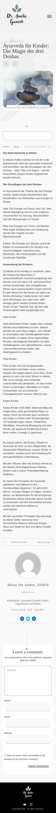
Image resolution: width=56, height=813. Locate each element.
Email (7, 717)
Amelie (43, 585)
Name (7, 700)
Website (8, 733)
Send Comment (38, 766)
